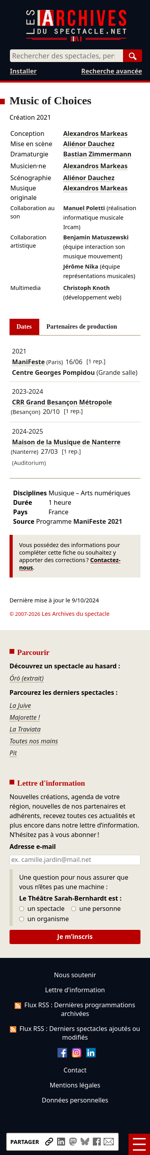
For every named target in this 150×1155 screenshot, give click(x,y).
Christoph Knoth (86, 288)
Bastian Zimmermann (97, 154)
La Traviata (25, 729)
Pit (13, 753)
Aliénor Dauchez (88, 143)
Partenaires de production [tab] (81, 326)
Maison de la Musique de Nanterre (66, 442)
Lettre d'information (75, 990)
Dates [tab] (24, 326)
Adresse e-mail (33, 846)
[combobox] (66, 55)
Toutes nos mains (34, 741)
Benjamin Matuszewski (96, 237)
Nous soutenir (75, 975)
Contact (75, 1070)
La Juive (20, 705)
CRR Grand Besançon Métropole (62, 402)
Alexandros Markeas (95, 133)
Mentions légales (75, 1085)
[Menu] (139, 1144)
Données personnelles (75, 1100)
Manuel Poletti (84, 208)
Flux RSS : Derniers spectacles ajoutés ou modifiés (75, 1033)
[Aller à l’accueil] (76, 39)
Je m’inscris (74, 936)
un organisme (44, 919)
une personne (96, 908)
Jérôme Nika (80, 266)
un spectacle (42, 908)
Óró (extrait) (27, 678)
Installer (23, 71)
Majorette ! (25, 717)
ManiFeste (28, 361)
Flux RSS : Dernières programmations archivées (75, 1009)
